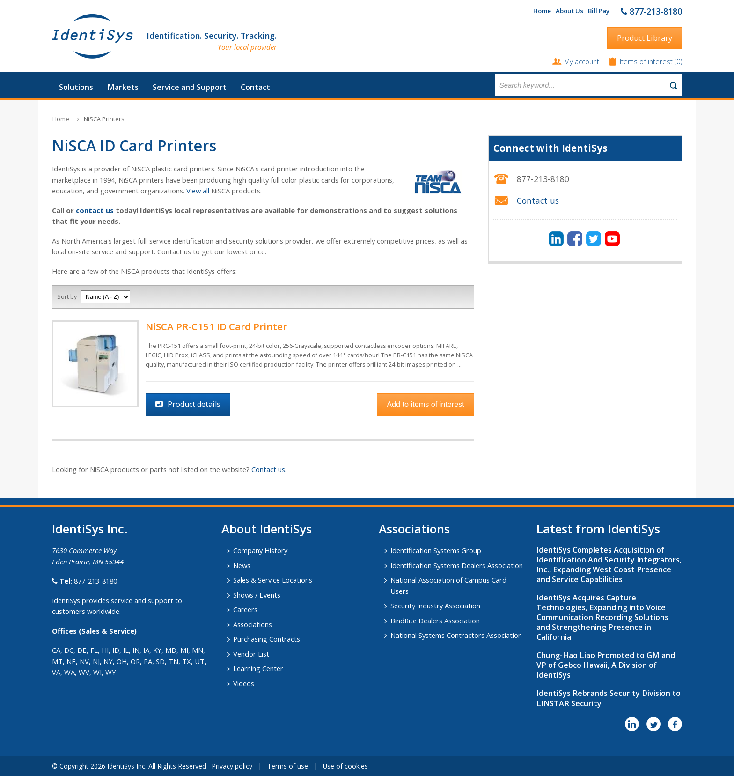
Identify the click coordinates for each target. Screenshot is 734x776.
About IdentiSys (266, 528)
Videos (243, 683)
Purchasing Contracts (266, 638)
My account (581, 61)
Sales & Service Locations (272, 579)
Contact (255, 87)
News (241, 565)
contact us (95, 210)
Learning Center (258, 668)
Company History (260, 550)
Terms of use (287, 765)
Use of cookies (345, 765)
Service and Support (190, 87)
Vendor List (251, 653)
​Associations (414, 528)
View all (197, 190)
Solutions (76, 87)
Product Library (644, 38)
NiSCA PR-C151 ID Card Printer (216, 326)
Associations (252, 624)
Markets (123, 87)
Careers (245, 609)
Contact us (268, 469)
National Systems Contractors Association (456, 635)
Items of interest (647, 61)
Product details (194, 404)
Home (542, 11)
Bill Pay (598, 11)
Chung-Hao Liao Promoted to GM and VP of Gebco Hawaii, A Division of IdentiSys (605, 665)
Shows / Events (256, 594)
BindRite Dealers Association (435, 620)
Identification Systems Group (435, 550)
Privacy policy (232, 765)
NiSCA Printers (104, 119)
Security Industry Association (435, 605)
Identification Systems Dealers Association (456, 565)
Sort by (67, 297)
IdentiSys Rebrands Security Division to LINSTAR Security (608, 698)
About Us (569, 11)
